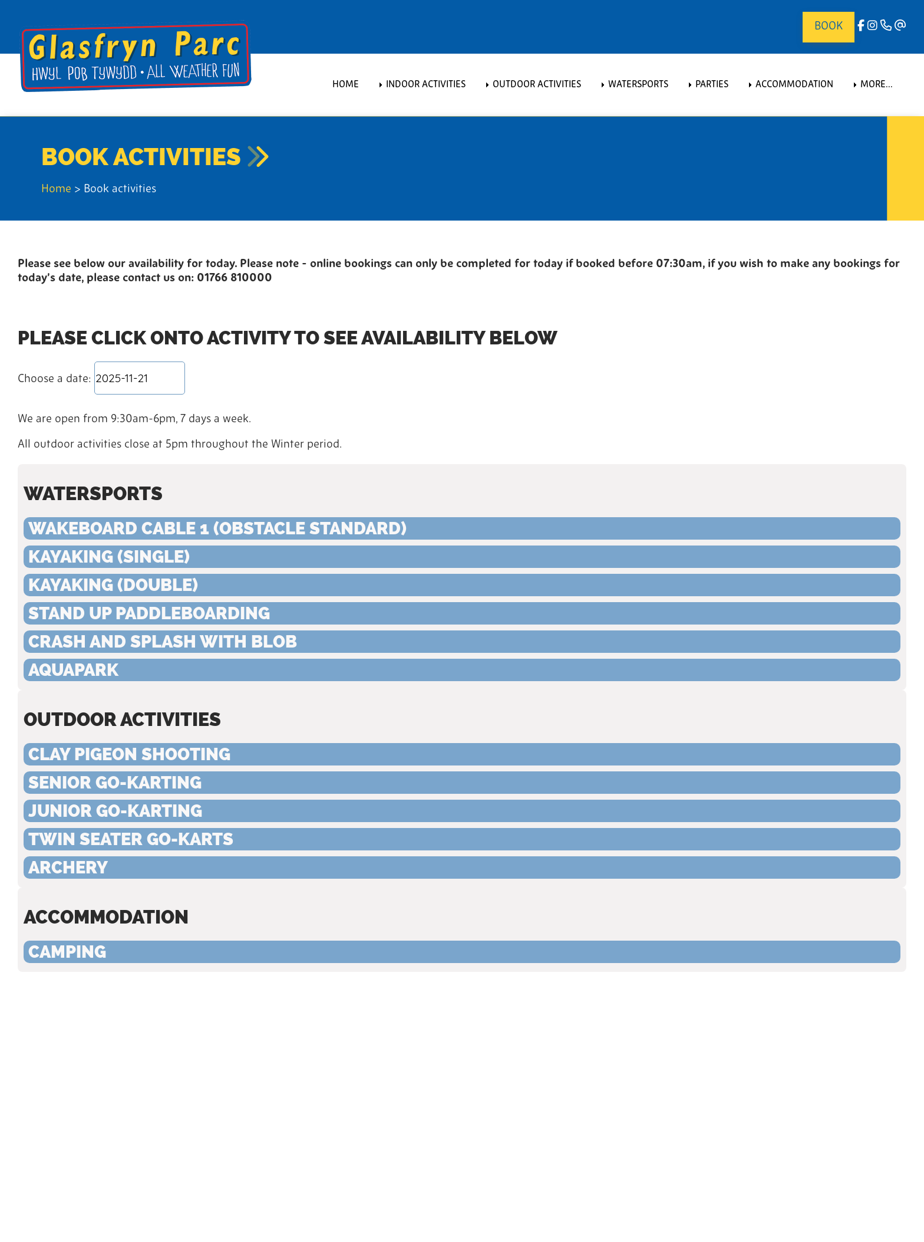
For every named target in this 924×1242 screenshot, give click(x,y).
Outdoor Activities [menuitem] (537, 85)
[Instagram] (872, 26)
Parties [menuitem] (711, 85)
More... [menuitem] (876, 85)
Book (828, 26)
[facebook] (860, 26)
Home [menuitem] (345, 85)
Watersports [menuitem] (638, 85)
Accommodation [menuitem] (794, 85)
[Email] (900, 26)
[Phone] (886, 26)
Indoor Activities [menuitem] (426, 85)
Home (56, 189)
